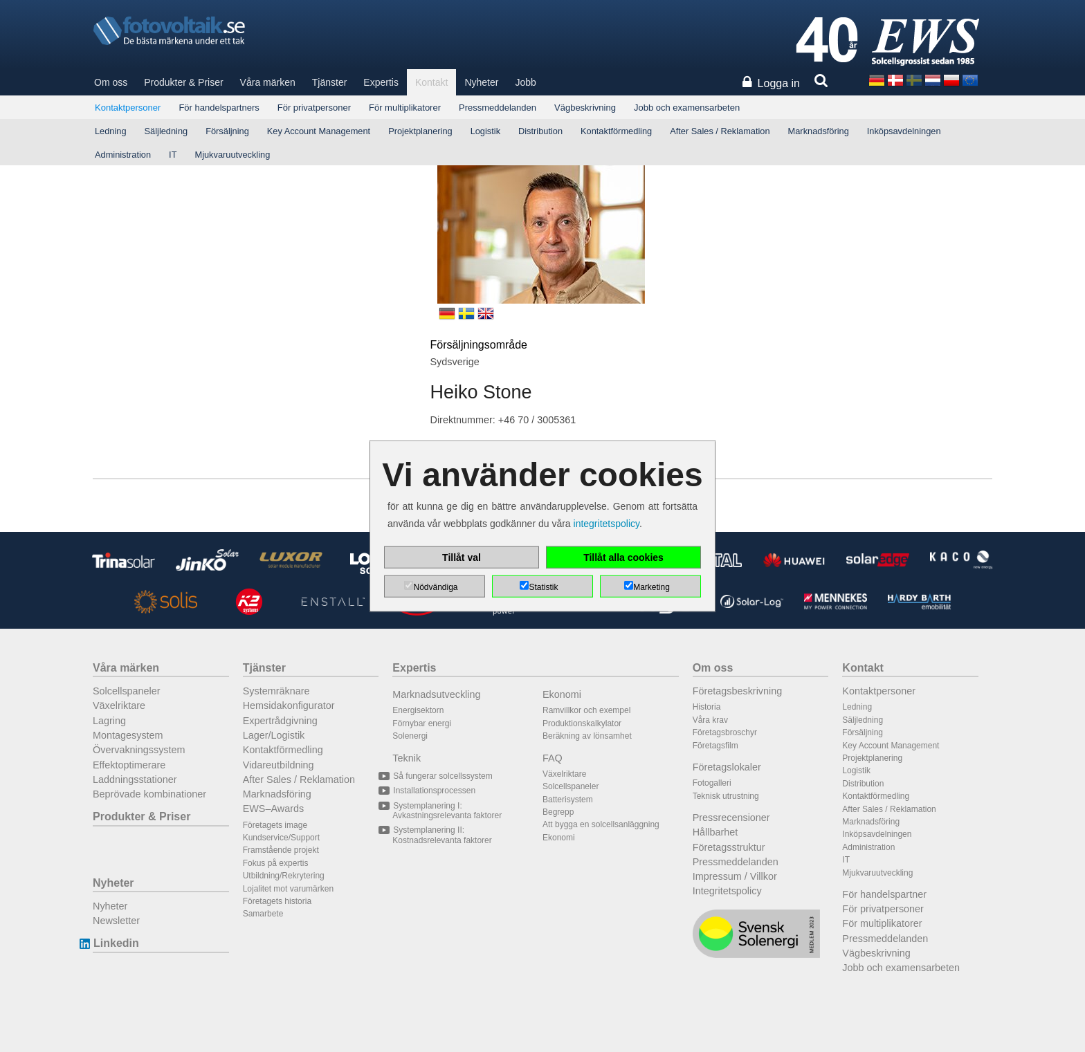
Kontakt (431, 82)
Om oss (110, 82)
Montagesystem (128, 735)
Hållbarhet (715, 832)
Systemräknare (276, 690)
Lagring (109, 720)
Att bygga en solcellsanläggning (600, 824)
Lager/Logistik (274, 735)
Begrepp (558, 812)
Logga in (779, 83)
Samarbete (263, 914)
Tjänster (329, 82)
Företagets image (275, 825)
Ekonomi (561, 694)
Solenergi (410, 736)
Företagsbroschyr (725, 732)
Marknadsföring (818, 131)
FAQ (552, 758)
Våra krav (710, 720)
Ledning (111, 131)
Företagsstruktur (729, 847)
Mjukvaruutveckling (232, 154)
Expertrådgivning (280, 720)
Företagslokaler (727, 767)
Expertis (381, 82)
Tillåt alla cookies (623, 557)
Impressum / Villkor (735, 876)
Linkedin (116, 943)
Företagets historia (277, 901)
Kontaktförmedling (616, 131)
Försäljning (227, 131)
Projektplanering (420, 131)
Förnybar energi (421, 723)
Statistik (543, 587)
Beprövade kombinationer (149, 794)
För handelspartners (219, 107)
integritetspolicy (606, 523)
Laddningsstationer (135, 779)
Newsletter (116, 920)
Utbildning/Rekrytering (284, 875)
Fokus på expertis (276, 863)
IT (172, 154)
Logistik (485, 131)
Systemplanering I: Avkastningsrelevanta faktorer (447, 810)
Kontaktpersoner (128, 107)
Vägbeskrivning (585, 107)
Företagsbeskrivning (738, 690)
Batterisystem (567, 799)
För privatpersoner (314, 107)
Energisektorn (418, 710)
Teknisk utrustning (726, 796)
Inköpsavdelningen (904, 131)
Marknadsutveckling (436, 694)
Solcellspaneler (127, 690)
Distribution (540, 131)
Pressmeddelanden (497, 107)
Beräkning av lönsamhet (587, 736)
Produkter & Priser (183, 82)
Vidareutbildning (278, 764)
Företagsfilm (715, 745)
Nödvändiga (435, 587)
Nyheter (481, 82)
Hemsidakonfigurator (289, 705)
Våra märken (267, 82)
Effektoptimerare (129, 764)
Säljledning (166, 131)
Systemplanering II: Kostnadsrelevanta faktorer (441, 835)
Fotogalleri (712, 783)
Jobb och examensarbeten (687, 107)
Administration (123, 154)
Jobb (525, 82)
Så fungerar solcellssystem (442, 776)
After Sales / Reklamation (719, 131)
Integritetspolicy (727, 890)
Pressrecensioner (731, 817)
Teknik (406, 758)
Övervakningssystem (139, 749)
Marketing (651, 587)
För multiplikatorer (405, 107)
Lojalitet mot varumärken (288, 889)
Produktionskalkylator (581, 723)
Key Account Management (318, 131)
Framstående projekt (281, 850)
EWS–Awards (273, 808)
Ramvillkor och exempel (586, 710)
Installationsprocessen (433, 790)
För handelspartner (884, 894)
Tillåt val (461, 557)
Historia (707, 707)
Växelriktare (119, 705)
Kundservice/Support (281, 837)
